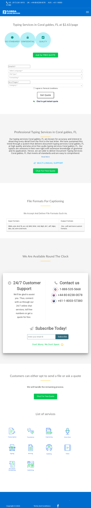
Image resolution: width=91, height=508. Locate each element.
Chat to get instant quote (45, 101)
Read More (45, 157)
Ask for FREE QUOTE (45, 55)
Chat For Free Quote (45, 171)
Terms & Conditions (50, 88)
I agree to (46, 88)
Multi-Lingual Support (48, 163)
